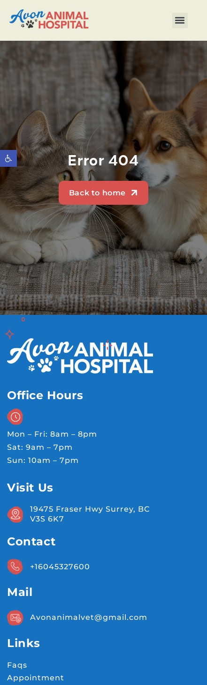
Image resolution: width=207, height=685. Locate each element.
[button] (180, 20)
